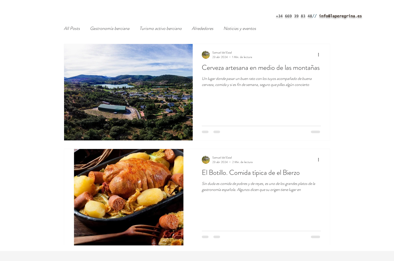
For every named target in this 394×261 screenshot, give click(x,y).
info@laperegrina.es (340, 16)
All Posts (72, 28)
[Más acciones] (320, 55)
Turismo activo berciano (160, 28)
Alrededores (202, 28)
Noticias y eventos (239, 28)
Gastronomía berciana (109, 28)
